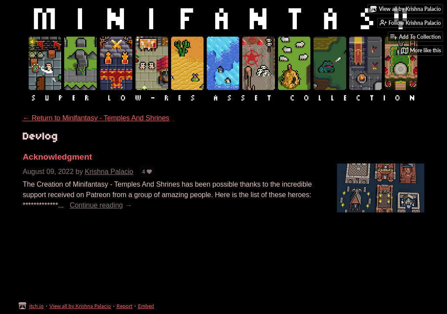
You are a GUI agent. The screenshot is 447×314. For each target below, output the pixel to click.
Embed (146, 306)
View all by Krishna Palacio (80, 306)
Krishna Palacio (109, 171)
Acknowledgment (57, 156)
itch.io (36, 306)
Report (124, 306)
